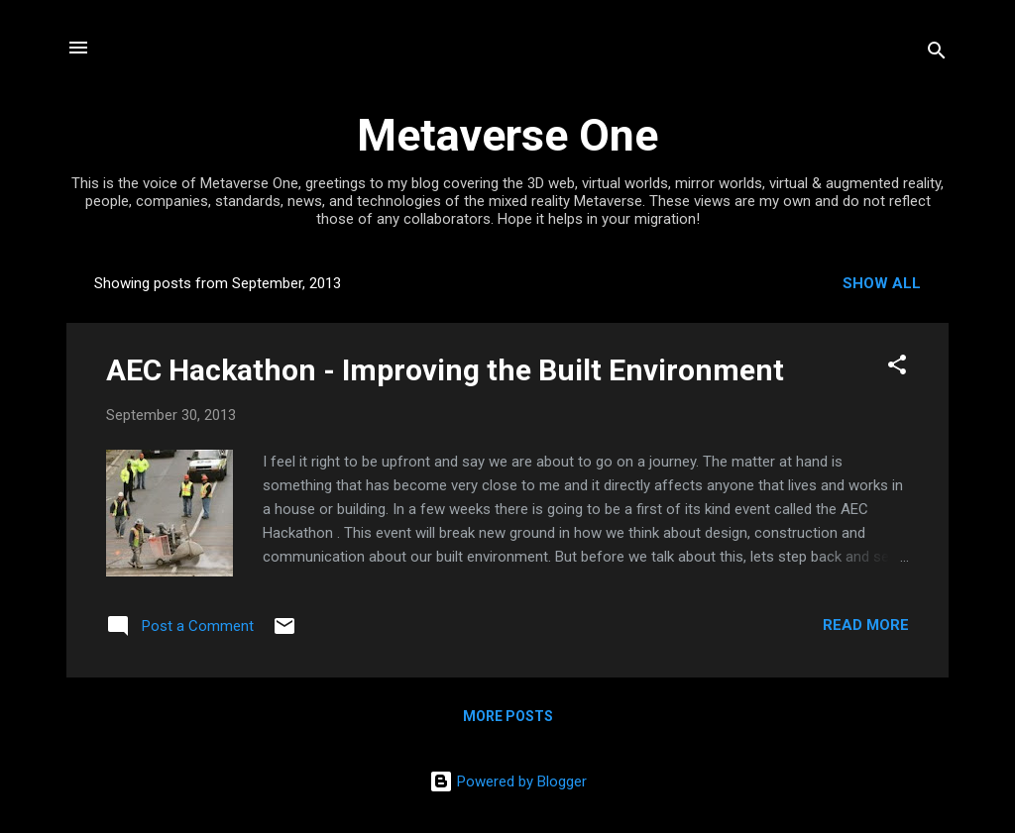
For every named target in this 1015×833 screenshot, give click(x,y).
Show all (882, 283)
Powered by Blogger (508, 781)
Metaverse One (507, 135)
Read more (866, 625)
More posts (508, 716)
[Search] (937, 54)
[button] (897, 368)
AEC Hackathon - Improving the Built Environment (445, 370)
